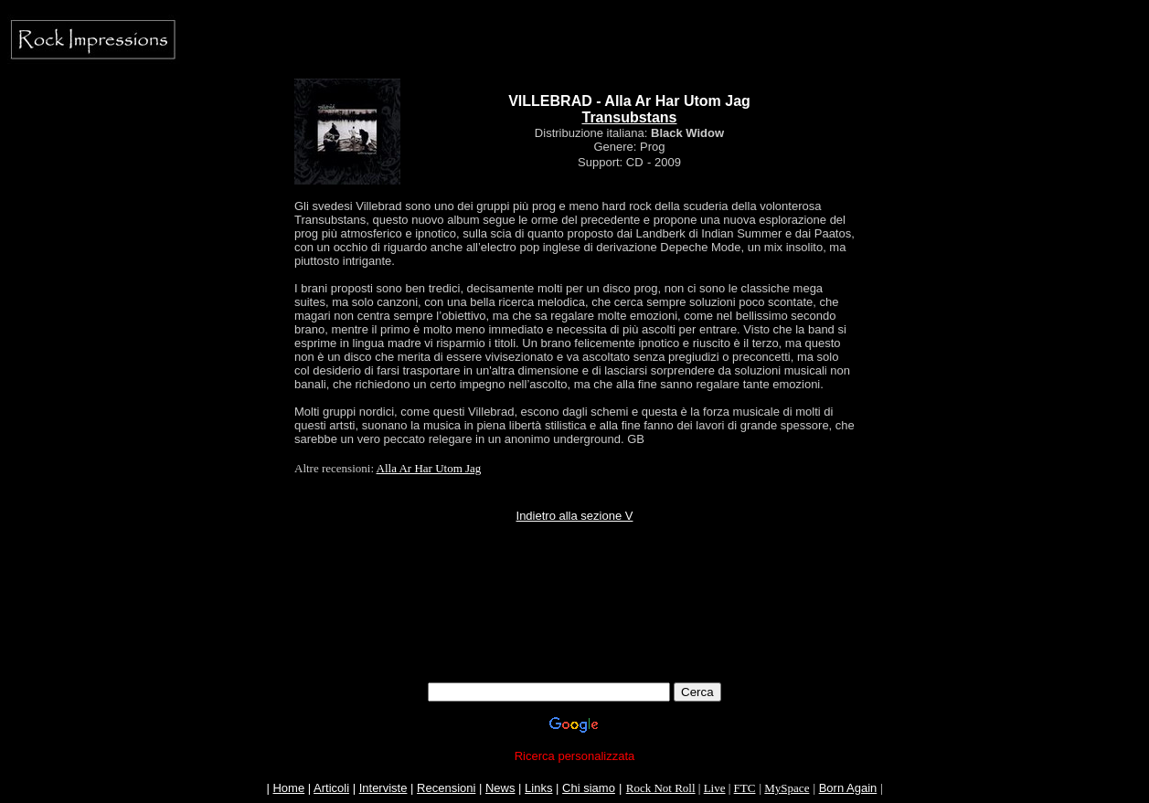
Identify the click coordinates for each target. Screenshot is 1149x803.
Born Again (848, 788)
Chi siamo (588, 788)
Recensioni (446, 788)
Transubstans (628, 117)
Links (538, 788)
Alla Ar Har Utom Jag (429, 468)
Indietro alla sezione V (574, 516)
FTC (745, 788)
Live (715, 788)
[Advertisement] (575, 641)
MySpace (786, 788)
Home (288, 788)
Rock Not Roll (661, 788)
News (500, 788)
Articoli (331, 788)
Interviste (383, 788)
